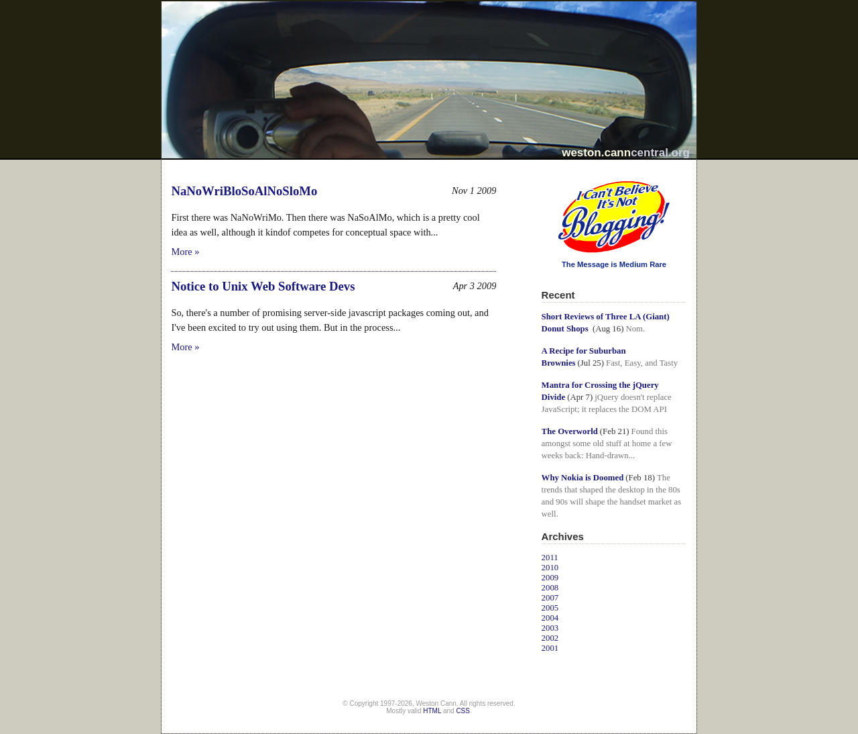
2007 (550, 597)
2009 (550, 577)
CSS (463, 711)
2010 (550, 567)
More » (185, 251)
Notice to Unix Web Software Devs (263, 286)
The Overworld (570, 431)
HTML (432, 711)
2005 (550, 608)
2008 (550, 587)
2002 (550, 638)
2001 (550, 648)
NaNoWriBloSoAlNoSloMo (244, 191)
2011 (550, 557)
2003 (550, 628)
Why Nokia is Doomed (583, 477)
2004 (550, 618)
